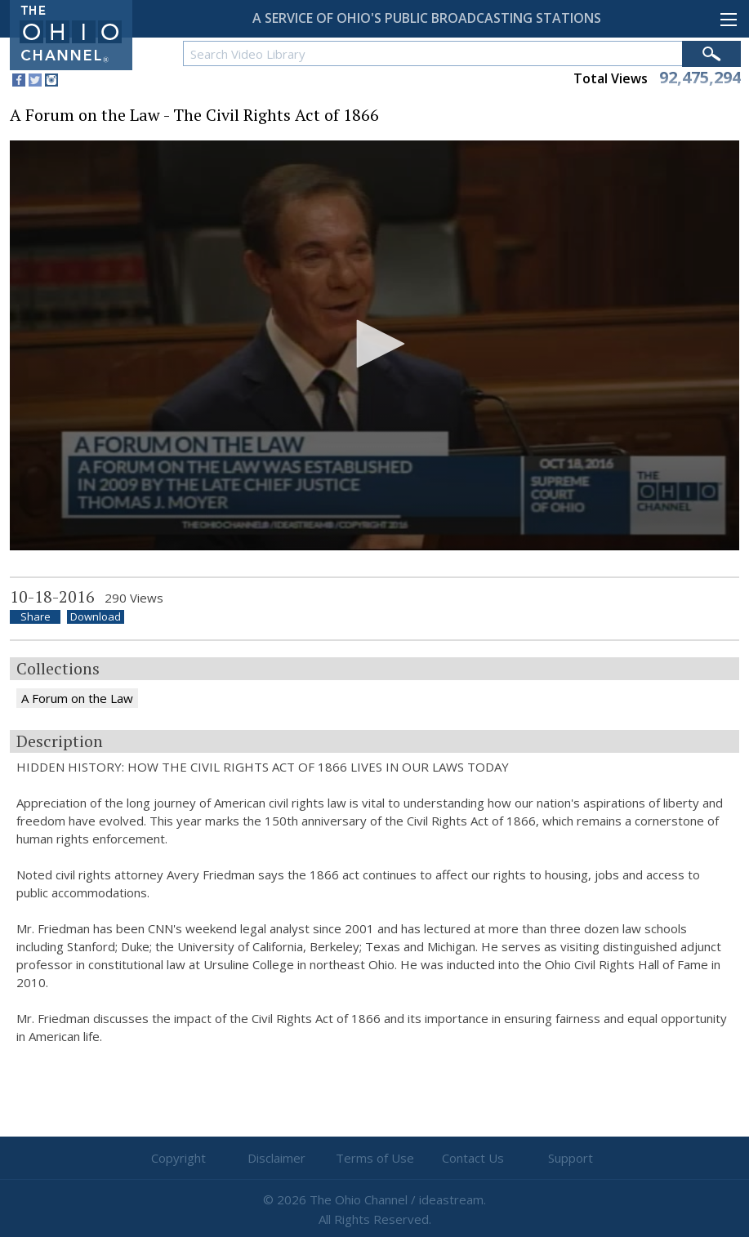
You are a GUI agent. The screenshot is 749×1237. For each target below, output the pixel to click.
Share (35, 617)
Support (570, 1158)
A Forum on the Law (77, 698)
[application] (374, 345)
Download (95, 617)
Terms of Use (375, 1158)
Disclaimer (276, 1158)
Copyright (178, 1158)
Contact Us (473, 1158)
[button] (375, 344)
